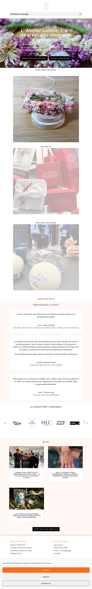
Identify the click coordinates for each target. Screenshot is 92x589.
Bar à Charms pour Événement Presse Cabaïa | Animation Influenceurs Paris (65, 475)
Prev (5, 423)
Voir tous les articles (46, 529)
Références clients (61, 547)
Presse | (57, 550)
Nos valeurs (58, 545)
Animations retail (60, 58)
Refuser (46, 577)
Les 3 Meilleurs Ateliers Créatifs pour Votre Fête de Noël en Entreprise (26, 515)
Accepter (46, 570)
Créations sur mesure (33, 58)
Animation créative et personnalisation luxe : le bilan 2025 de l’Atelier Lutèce (26, 475)
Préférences (46, 583)
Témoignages (66, 550)
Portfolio (57, 553)
